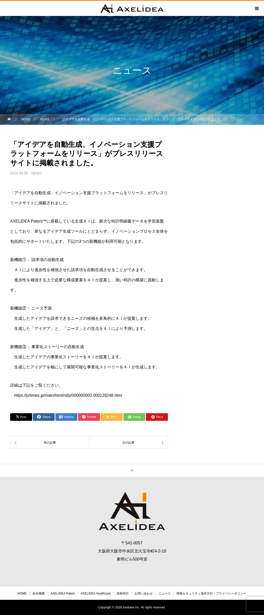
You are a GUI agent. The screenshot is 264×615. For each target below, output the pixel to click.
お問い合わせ (144, 593)
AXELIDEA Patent (63, 593)
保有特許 (123, 593)
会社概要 (39, 593)
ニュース (165, 593)
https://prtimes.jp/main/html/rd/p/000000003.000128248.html (68, 395)
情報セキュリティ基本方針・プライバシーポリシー (211, 593)
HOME (22, 593)
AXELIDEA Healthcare (96, 593)
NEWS (36, 173)
